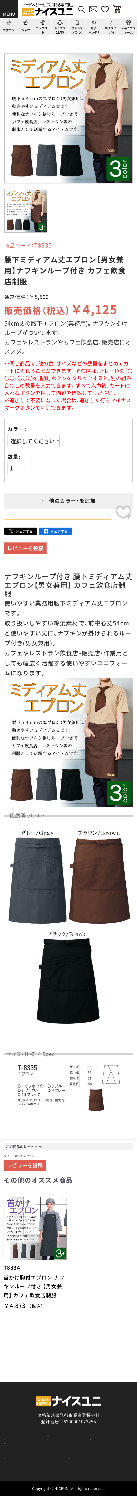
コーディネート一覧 (67, 1400)
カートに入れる (57, 527)
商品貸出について (86, 1458)
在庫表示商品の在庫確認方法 (97, 1467)
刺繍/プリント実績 (109, 1400)
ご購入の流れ (17, 1440)
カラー (15, 429)
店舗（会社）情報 (105, 1410)
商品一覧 (12, 1400)
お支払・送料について (25, 1449)
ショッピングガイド (24, 1410)
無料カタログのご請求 (26, 1467)
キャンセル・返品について (29, 1458)
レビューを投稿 (25, 563)
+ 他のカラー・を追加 (68, 500)
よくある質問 (17, 1420)
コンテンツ (58, 1410)
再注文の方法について (90, 1440)
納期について (81, 1449)
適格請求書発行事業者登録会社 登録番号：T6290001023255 (68, 1380)
